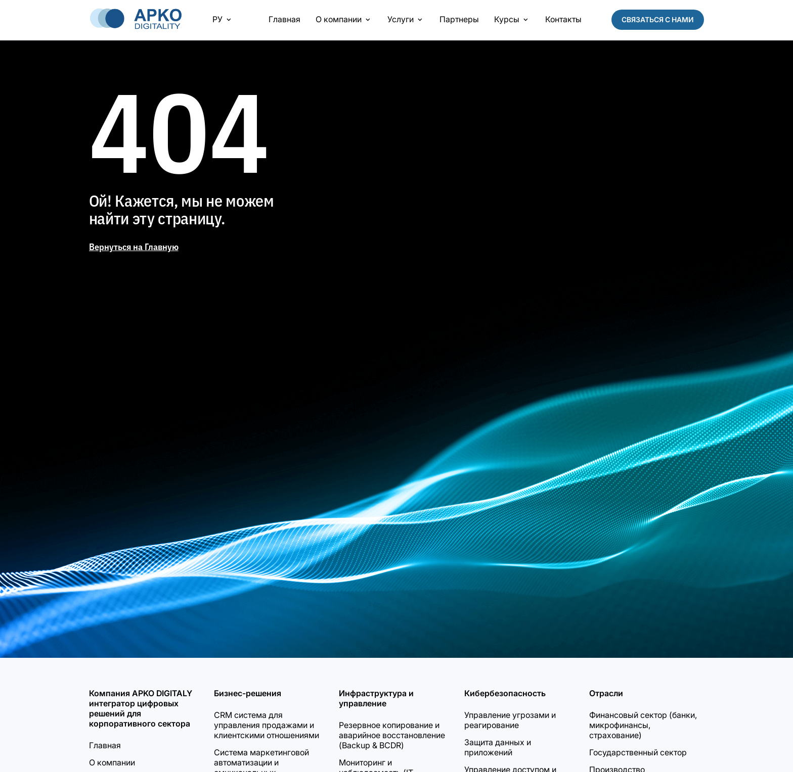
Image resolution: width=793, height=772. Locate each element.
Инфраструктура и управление (376, 698)
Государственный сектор (638, 752)
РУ (222, 19)
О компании (344, 19)
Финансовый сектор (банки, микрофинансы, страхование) (643, 725)
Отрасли (606, 693)
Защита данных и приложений (497, 747)
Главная (284, 19)
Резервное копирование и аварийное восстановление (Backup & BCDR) (392, 735)
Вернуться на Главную (134, 247)
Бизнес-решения (247, 693)
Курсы (512, 19)
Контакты (563, 19)
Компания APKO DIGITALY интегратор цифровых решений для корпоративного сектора (140, 708)
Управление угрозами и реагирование (510, 720)
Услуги (405, 19)
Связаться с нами (658, 19)
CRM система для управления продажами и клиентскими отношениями (266, 725)
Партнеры (459, 19)
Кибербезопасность (505, 693)
